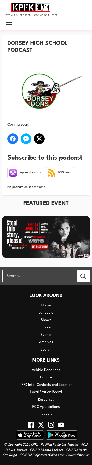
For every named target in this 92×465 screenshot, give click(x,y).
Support (46, 327)
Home (46, 305)
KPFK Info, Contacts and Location (45, 385)
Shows (46, 320)
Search (46, 350)
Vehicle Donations (46, 370)
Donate (46, 377)
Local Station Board (46, 392)
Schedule (46, 313)
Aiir (85, 455)
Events (46, 335)
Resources (46, 400)
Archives (46, 342)
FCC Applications (46, 407)
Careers (46, 414)
